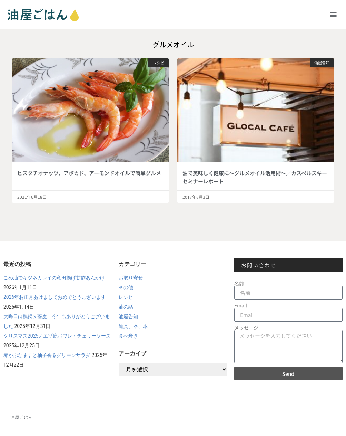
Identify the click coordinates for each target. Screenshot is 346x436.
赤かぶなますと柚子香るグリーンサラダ (46, 355)
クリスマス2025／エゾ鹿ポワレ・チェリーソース (57, 336)
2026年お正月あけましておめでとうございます (54, 297)
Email (240, 305)
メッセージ (246, 327)
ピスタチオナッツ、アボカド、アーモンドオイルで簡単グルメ (89, 173)
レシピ (126, 297)
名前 (239, 283)
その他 (126, 287)
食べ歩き (128, 336)
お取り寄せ (131, 278)
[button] (333, 14)
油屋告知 (128, 316)
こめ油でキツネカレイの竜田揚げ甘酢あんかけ (54, 278)
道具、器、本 (133, 326)
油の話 (126, 307)
